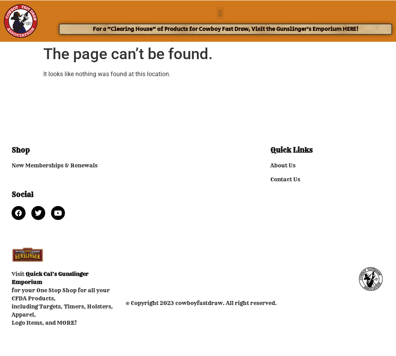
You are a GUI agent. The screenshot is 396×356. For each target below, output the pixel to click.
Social (22, 194)
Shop (21, 150)
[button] (220, 13)
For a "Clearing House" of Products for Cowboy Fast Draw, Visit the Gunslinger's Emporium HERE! (225, 29)
